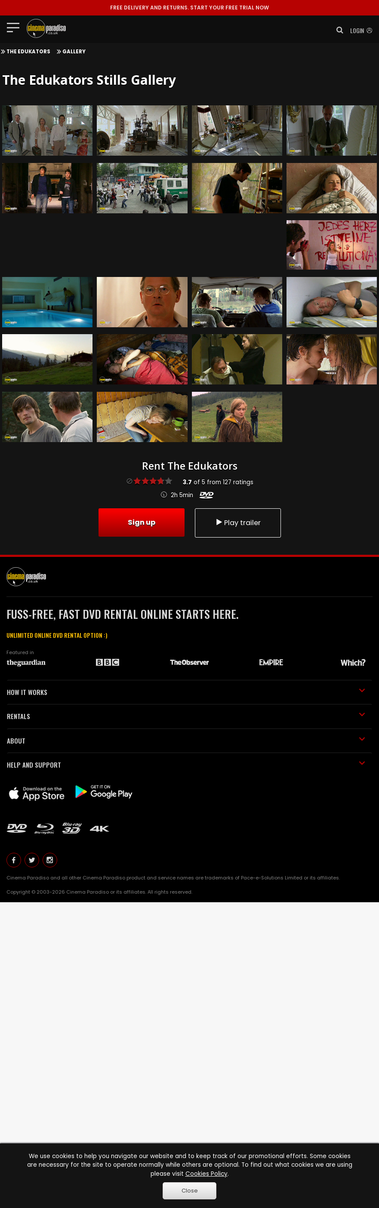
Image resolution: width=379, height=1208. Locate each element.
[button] (337, 30)
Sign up (141, 522)
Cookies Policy (206, 1174)
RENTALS (186, 716)
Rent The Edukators (189, 466)
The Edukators (28, 51)
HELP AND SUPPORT (186, 764)
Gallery (74, 51)
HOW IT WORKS (186, 692)
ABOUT (186, 740)
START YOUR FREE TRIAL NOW (189, 7)
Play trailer (238, 523)
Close (190, 1190)
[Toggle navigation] (15, 27)
